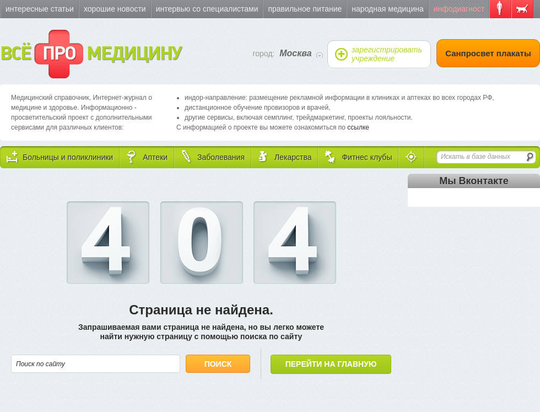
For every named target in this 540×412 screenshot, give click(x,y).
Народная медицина (387, 8)
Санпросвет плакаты (488, 53)
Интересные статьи (40, 8)
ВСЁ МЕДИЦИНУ (90, 54)
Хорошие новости (115, 8)
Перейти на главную (331, 364)
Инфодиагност (459, 8)
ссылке (358, 127)
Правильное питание (305, 8)
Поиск (218, 364)
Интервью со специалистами (207, 8)
